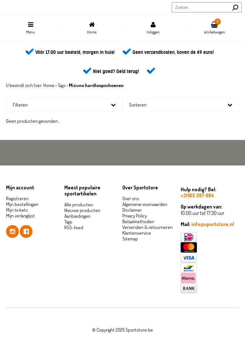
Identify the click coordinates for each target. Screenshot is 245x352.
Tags (62, 85)
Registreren (17, 198)
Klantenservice (136, 233)
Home (91, 28)
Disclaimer (132, 210)
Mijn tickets (17, 210)
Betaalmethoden (138, 221)
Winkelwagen (214, 26)
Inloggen (153, 28)
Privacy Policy (134, 216)
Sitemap (130, 239)
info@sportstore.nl (212, 224)
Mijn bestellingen (22, 204)
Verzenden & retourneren (147, 227)
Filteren (20, 105)
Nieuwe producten (82, 210)
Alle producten (78, 205)
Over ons (130, 198)
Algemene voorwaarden (144, 204)
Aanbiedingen (77, 216)
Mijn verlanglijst (20, 216)
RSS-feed (73, 227)
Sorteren (138, 105)
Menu (30, 28)
